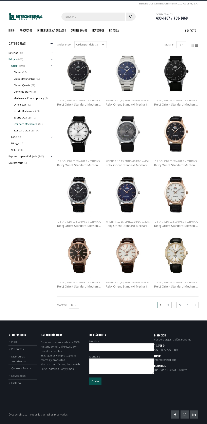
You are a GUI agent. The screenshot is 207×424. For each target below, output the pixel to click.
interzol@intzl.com (165, 360)
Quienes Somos (79, 30)
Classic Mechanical (24, 78)
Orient (61, 100)
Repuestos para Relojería (22, 156)
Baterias (13, 53)
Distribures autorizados (51, 30)
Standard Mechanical (88, 100)
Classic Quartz (22, 85)
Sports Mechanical (24, 111)
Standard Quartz (23, 130)
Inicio (11, 30)
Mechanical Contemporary (29, 98)
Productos (26, 30)
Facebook (175, 414)
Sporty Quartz (22, 117)
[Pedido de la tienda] (90, 44)
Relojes (71, 100)
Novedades (98, 30)
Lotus (14, 137)
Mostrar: (169, 44)
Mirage (15, 143)
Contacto (190, 31)
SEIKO (14, 150)
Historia (114, 30)
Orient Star (20, 104)
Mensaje (121, 361)
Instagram (185, 414)
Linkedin (194, 414)
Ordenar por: (64, 44)
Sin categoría (15, 163)
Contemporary (22, 91)
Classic (18, 72)
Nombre (121, 344)
